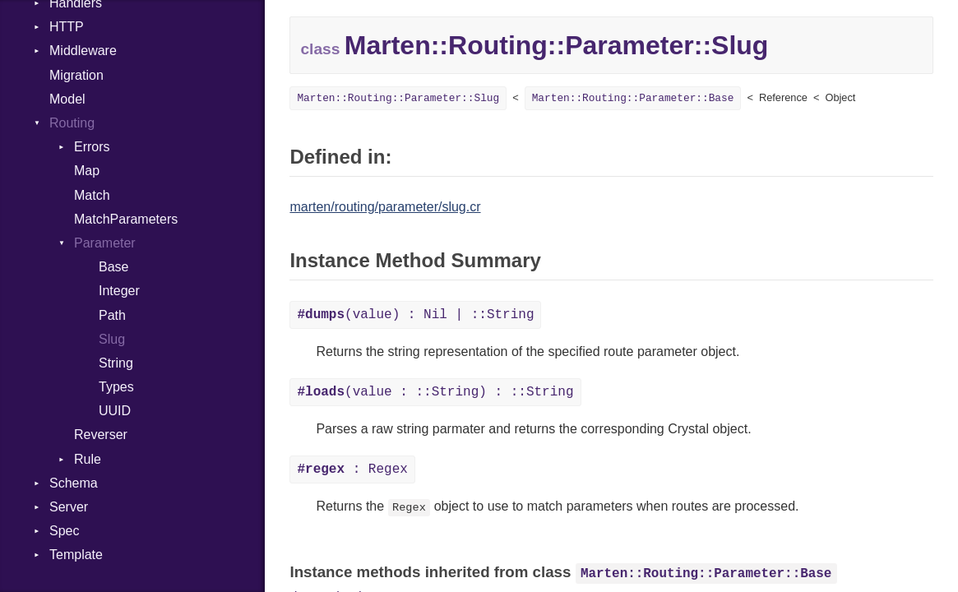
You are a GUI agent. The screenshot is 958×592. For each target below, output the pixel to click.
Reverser (100, 435)
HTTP (66, 27)
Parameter (105, 243)
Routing (72, 123)
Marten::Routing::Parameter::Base (633, 98)
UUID (115, 411)
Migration (76, 75)
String (116, 363)
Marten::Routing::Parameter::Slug (398, 98)
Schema (73, 483)
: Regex (352, 469)
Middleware (83, 51)
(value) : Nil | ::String (415, 315)
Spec (64, 531)
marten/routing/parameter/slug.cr (384, 207)
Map (87, 171)
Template (76, 555)
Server (68, 507)
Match (92, 195)
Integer (119, 291)
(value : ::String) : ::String (435, 392)
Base (113, 267)
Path (112, 315)
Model (67, 99)
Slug (112, 339)
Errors (92, 147)
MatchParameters (126, 219)
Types (116, 387)
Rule (87, 459)
